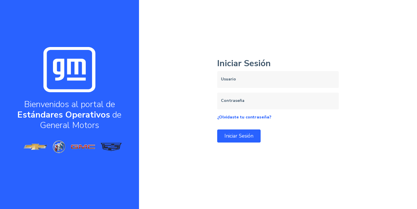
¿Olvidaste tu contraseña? (244, 117)
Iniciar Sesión (238, 135)
